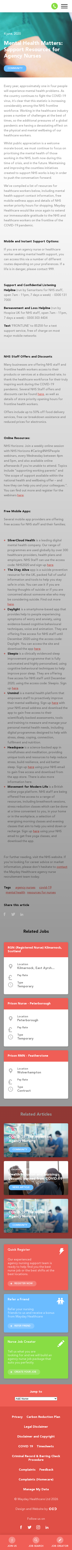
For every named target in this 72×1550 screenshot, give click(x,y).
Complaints (27, 1469)
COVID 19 (25, 1446)
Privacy (17, 1417)
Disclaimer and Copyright (36, 1436)
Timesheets (45, 1446)
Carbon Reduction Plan (43, 1417)
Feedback (46, 1469)
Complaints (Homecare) (36, 1479)
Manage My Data (36, 1489)
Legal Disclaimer (36, 1426)
